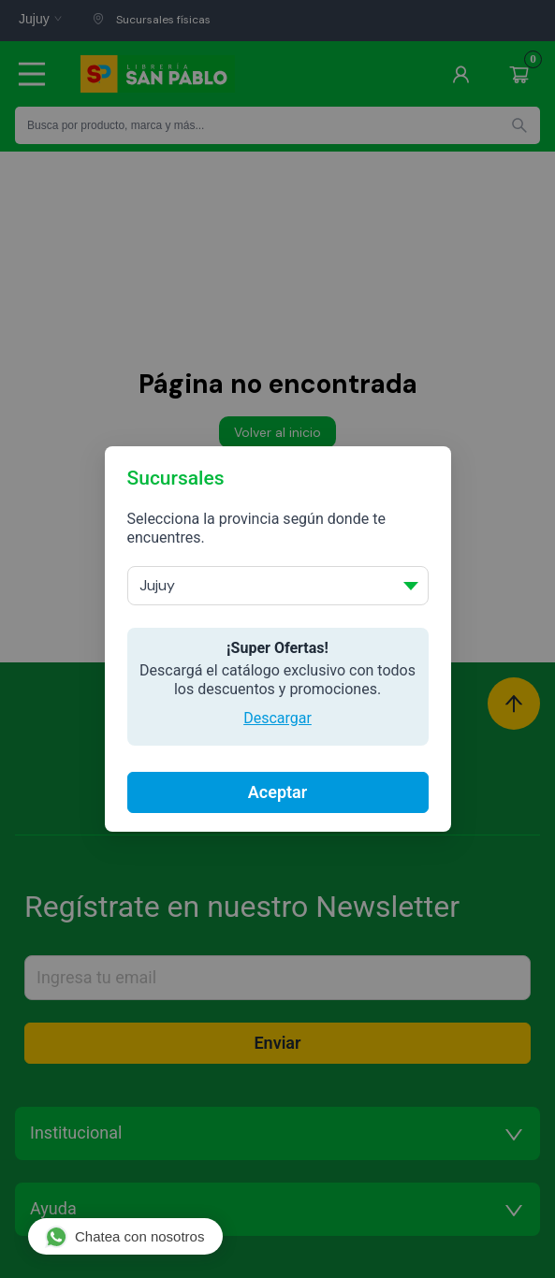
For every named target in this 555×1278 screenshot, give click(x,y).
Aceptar (277, 792)
